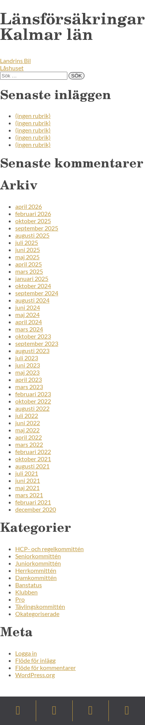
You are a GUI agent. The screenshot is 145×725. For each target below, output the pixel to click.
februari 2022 (33, 451)
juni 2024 (27, 307)
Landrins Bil (15, 60)
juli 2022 (26, 415)
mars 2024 (29, 329)
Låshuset (12, 67)
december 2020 (35, 509)
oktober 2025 (33, 220)
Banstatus (28, 584)
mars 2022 (29, 444)
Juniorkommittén (38, 563)
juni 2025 (27, 249)
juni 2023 (27, 365)
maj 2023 (27, 372)
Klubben (26, 592)
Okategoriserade (37, 613)
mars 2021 (29, 494)
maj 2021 (27, 487)
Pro (20, 599)
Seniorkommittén (38, 556)
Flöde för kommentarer (45, 667)
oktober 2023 (33, 336)
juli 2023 (26, 357)
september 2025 (36, 228)
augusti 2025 (32, 235)
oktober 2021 (33, 458)
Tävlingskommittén (40, 606)
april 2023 (28, 379)
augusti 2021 (32, 466)
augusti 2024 (32, 300)
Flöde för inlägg (35, 660)
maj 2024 (27, 314)
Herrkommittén (35, 570)
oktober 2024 (33, 285)
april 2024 (28, 321)
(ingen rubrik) (33, 115)
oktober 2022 (33, 401)
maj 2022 (27, 429)
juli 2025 (26, 242)
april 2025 (28, 264)
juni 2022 (27, 422)
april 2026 (28, 206)
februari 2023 (33, 393)
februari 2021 (33, 502)
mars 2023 (29, 386)
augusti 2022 (32, 408)
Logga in (26, 653)
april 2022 (28, 437)
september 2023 (36, 343)
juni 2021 (27, 480)
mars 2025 (29, 271)
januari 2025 (31, 278)
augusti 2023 (32, 350)
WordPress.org (35, 674)
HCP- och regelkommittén (49, 548)
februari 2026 (33, 213)
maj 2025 (27, 256)
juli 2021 (26, 473)
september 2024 (36, 292)
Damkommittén (36, 577)
